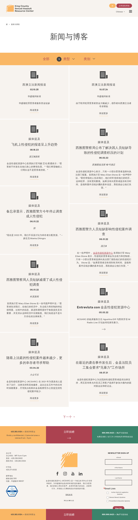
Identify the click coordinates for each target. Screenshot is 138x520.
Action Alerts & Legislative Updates (119, 493)
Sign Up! (118, 508)
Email (119, 457)
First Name (119, 467)
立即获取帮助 (124, 6)
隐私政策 (69, 494)
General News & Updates (117, 497)
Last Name (118, 478)
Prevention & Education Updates (119, 501)
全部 (46, 59)
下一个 (67, 416)
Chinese (119, 12)
